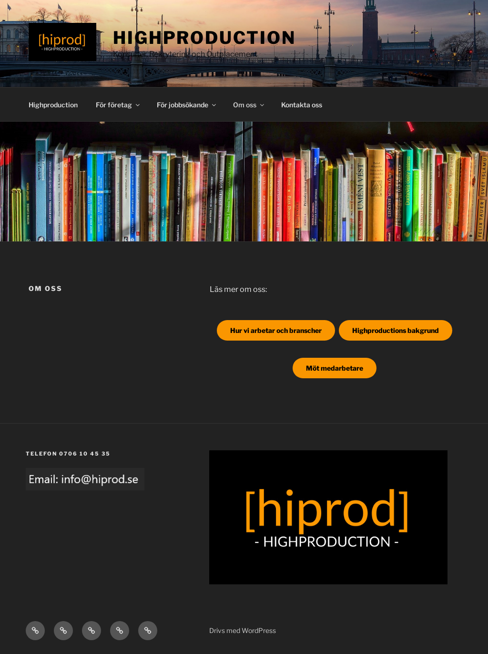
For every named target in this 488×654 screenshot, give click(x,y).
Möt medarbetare (334, 368)
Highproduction (204, 37)
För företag (118, 105)
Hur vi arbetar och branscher (276, 330)
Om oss (249, 105)
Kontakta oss (301, 105)
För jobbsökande (187, 105)
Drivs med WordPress (242, 630)
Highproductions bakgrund (395, 330)
